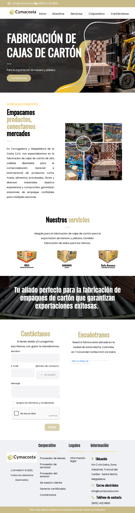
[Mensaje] (35, 392)
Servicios (76, 14)
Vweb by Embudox (94, 510)
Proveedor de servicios (48, 466)
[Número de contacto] (47, 375)
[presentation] (36, 414)
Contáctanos (120, 14)
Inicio (42, 14)
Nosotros (58, 14)
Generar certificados (53, 489)
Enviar (52, 427)
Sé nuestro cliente (51, 482)
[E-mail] (23, 372)
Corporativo (97, 14)
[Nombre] (35, 358)
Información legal (77, 459)
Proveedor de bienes (52, 458)
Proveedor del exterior (48, 475)
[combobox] (39, 375)
